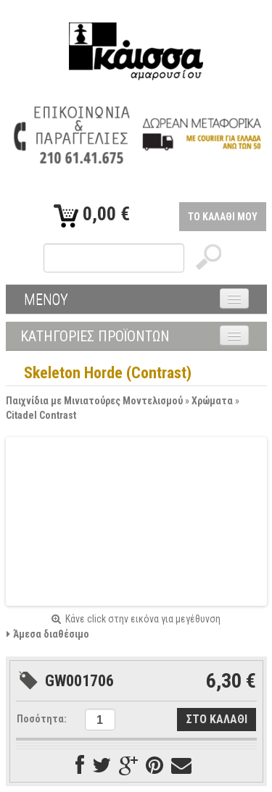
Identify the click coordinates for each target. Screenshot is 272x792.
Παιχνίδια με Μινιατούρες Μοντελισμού (94, 401)
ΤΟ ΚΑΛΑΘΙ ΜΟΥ (222, 216)
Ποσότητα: (42, 719)
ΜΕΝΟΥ (46, 299)
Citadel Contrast (41, 415)
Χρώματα (212, 401)
